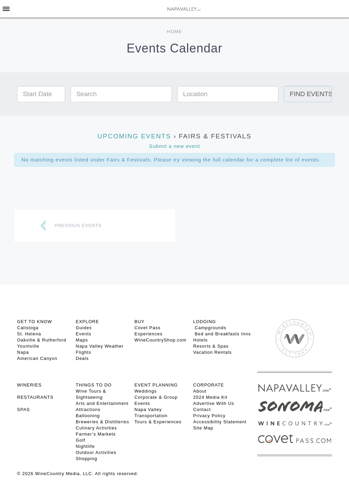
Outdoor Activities (96, 452)
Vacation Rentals (212, 352)
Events (83, 333)
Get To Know (34, 321)
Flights (83, 352)
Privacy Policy (209, 415)
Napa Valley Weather (100, 346)
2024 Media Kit (210, 397)
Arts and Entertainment (102, 403)
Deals (82, 358)
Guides (84, 327)
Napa (23, 352)
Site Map (203, 427)
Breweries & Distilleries (102, 421)
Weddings (146, 391)
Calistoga (28, 327)
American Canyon (37, 358)
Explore (87, 321)
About (200, 391)
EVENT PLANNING (156, 385)
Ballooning (88, 415)
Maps (82, 340)
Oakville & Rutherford (41, 340)
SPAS (23, 409)
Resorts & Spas (211, 346)
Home (174, 31)
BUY (140, 321)
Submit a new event (174, 146)
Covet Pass (148, 327)
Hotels (200, 340)
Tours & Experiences (158, 421)
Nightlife (85, 446)
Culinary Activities (96, 427)
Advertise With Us (213, 403)
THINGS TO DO (93, 385)
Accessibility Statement (220, 421)
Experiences (149, 333)
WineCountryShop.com (161, 340)
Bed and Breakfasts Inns (222, 333)
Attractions (88, 409)
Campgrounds (209, 327)
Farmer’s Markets (96, 434)
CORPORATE (208, 385)
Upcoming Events (134, 136)
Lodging (204, 321)
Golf (80, 440)
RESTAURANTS (35, 397)
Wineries (29, 385)
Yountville (28, 346)
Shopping (86, 458)
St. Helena (29, 333)
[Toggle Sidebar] (6, 9)
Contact (202, 409)
